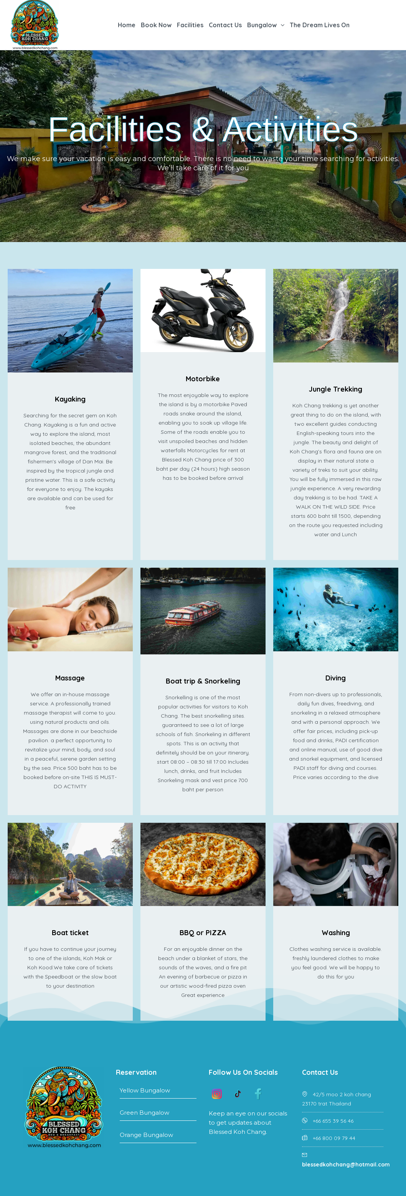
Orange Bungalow (158, 1137)
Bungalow (262, 25)
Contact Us (225, 25)
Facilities (190, 25)
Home (126, 25)
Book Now (156, 25)
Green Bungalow (158, 1115)
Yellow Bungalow (158, 1093)
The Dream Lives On (320, 25)
